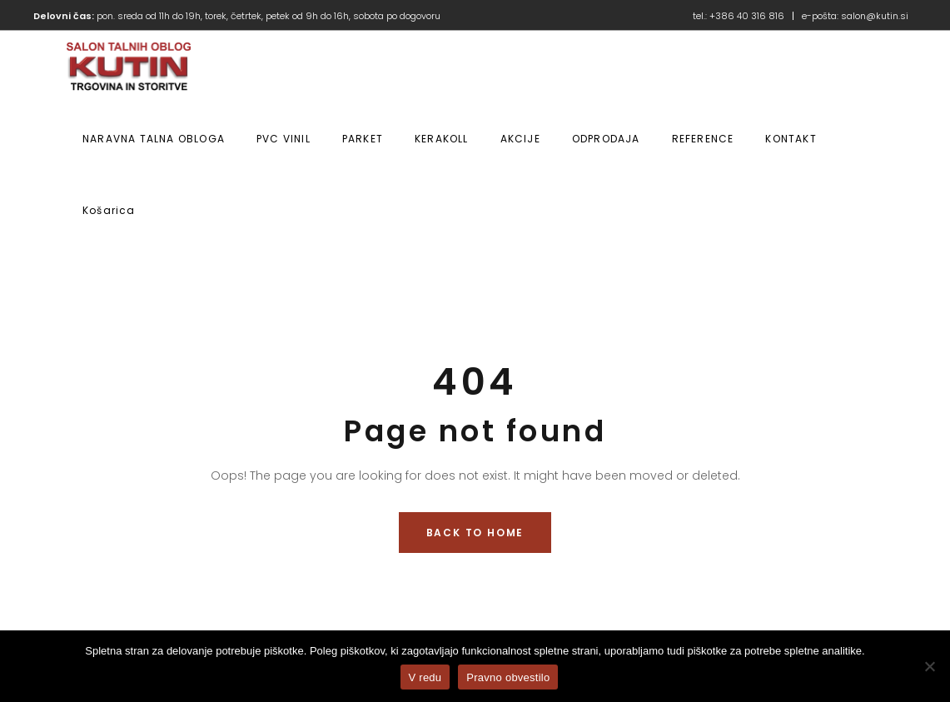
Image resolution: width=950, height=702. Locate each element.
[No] (929, 666)
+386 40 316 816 (746, 15)
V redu (425, 677)
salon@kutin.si (874, 15)
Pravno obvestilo (508, 677)
